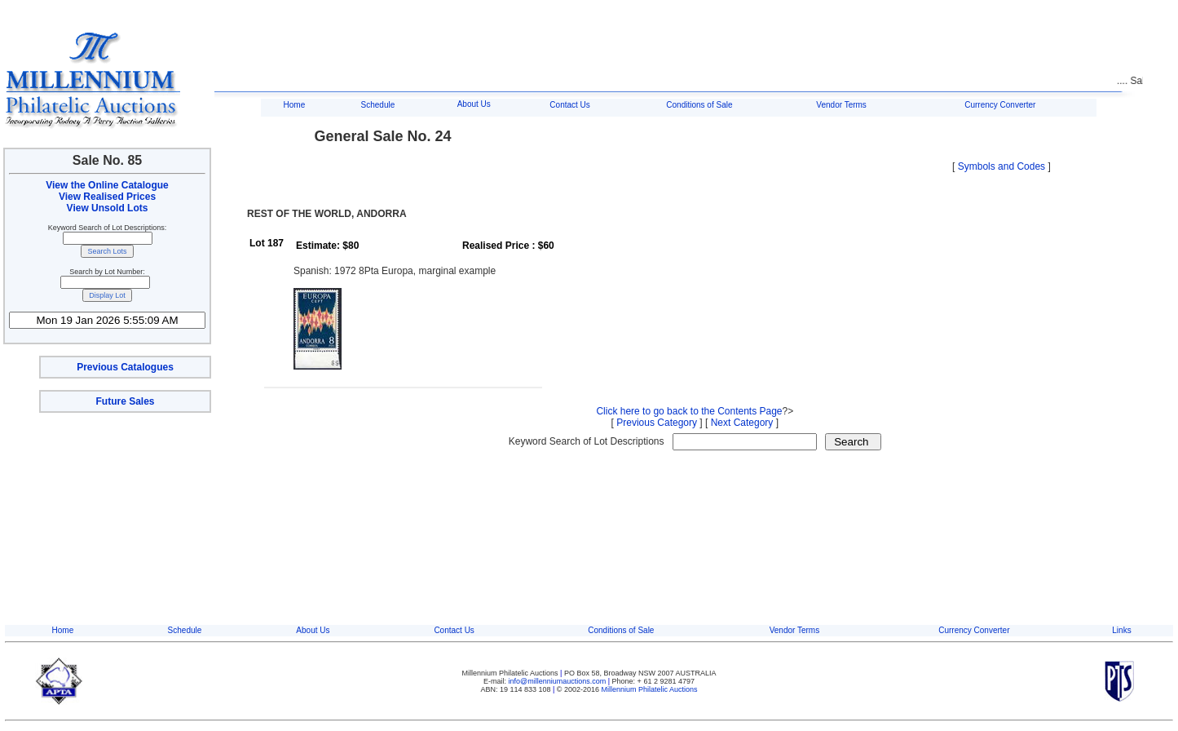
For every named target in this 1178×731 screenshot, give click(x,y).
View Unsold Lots (107, 208)
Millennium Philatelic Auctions (650, 689)
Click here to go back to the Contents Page (689, 411)
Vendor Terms (841, 104)
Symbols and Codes (1001, 166)
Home (295, 104)
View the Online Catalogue (107, 185)
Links (1121, 630)
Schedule (378, 104)
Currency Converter (999, 104)
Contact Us (569, 104)
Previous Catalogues (125, 367)
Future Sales (124, 401)
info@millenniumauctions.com (558, 681)
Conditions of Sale (699, 104)
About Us (474, 104)
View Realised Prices (107, 196)
